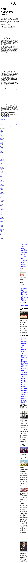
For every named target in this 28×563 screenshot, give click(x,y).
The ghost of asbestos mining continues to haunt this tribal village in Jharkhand (24, 261)
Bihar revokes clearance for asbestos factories (24, 250)
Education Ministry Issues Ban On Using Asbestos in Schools (24, 244)
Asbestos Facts (23, 402)
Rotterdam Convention (24, 401)
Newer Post (2, 124)
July (0, 132)
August (1, 139)
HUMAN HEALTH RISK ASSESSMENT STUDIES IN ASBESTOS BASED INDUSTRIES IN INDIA (24, 291)
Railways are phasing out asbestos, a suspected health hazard (24, 255)
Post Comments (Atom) (8, 126)
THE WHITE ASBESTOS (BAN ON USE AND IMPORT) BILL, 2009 (24, 288)
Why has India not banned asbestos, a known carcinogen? (23, 266)
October (1, 131)
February (1, 135)
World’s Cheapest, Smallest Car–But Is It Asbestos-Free (24, 367)
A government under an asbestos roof (24, 393)
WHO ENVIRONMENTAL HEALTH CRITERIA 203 (24, 297)
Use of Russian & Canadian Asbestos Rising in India (23, 396)
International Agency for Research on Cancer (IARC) (24, 350)
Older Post (17, 124)
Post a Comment (3, 119)
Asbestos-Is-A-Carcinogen (23, 383)
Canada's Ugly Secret (24, 249)
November (1, 130)
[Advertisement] (10, 122)
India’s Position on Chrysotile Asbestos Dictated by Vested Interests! (23, 398)
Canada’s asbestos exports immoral (23, 384)
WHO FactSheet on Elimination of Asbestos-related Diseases (24, 305)
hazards (22, 348)
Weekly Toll (22, 346)
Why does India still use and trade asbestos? (24, 259)
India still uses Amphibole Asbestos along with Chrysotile (24, 388)
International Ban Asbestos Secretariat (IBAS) (24, 339)
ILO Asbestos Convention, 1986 (23, 298)
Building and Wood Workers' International (24, 340)
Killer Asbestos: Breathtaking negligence (24, 381)
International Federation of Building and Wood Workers (24, 342)
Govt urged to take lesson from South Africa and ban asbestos (24, 363)
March (1, 183)
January (1, 136)
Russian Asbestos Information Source (23, 355)
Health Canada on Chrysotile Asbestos (23, 300)
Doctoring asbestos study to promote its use (24, 392)
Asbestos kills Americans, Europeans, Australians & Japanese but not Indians (24, 377)
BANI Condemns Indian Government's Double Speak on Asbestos (24, 390)
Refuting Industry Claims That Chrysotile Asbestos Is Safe (24, 357)
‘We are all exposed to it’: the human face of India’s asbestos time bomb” (24, 257)
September (1, 138)
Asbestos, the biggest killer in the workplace (24, 374)
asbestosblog (23, 351)
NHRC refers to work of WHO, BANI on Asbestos (24, 246)
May (0, 133)
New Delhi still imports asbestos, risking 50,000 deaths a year (24, 264)
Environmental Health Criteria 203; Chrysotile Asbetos (24, 295)
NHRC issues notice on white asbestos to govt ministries (24, 248)
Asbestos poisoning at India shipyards (24, 375)
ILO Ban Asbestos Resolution (23, 293)
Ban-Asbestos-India (7, 12)
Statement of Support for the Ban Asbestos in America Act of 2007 (24, 369)
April (0, 134)
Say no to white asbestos (23, 379)
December (1, 129)
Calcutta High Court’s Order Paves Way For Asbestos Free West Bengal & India (24, 252)
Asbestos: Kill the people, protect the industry (23, 386)
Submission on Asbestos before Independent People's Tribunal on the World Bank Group (24, 372)
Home (10, 124)
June (0, 155)
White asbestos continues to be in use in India (24, 365)
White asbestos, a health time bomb (23, 394)
